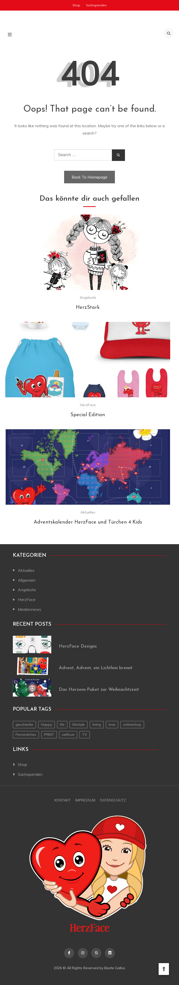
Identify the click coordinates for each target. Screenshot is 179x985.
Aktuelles (87, 512)
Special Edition (87, 414)
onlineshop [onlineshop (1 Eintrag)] (132, 724)
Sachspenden (96, 5)
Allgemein (26, 580)
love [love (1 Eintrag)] (112, 724)
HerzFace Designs (78, 646)
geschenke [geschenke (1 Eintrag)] (24, 724)
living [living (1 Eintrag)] (97, 724)
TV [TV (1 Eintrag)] (84, 734)
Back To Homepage (89, 177)
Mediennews (29, 609)
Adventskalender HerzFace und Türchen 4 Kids (88, 522)
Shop (76, 5)
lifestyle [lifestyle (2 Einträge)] (78, 724)
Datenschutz (113, 800)
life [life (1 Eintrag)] (62, 724)
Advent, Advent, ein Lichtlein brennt (95, 668)
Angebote (88, 297)
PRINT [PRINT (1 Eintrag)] (49, 734)
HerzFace (88, 405)
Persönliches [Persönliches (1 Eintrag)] (26, 734)
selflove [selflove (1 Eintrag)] (68, 734)
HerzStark (88, 307)
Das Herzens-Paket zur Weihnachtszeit (99, 689)
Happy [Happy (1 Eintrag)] (46, 724)
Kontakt (63, 800)
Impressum (85, 800)
